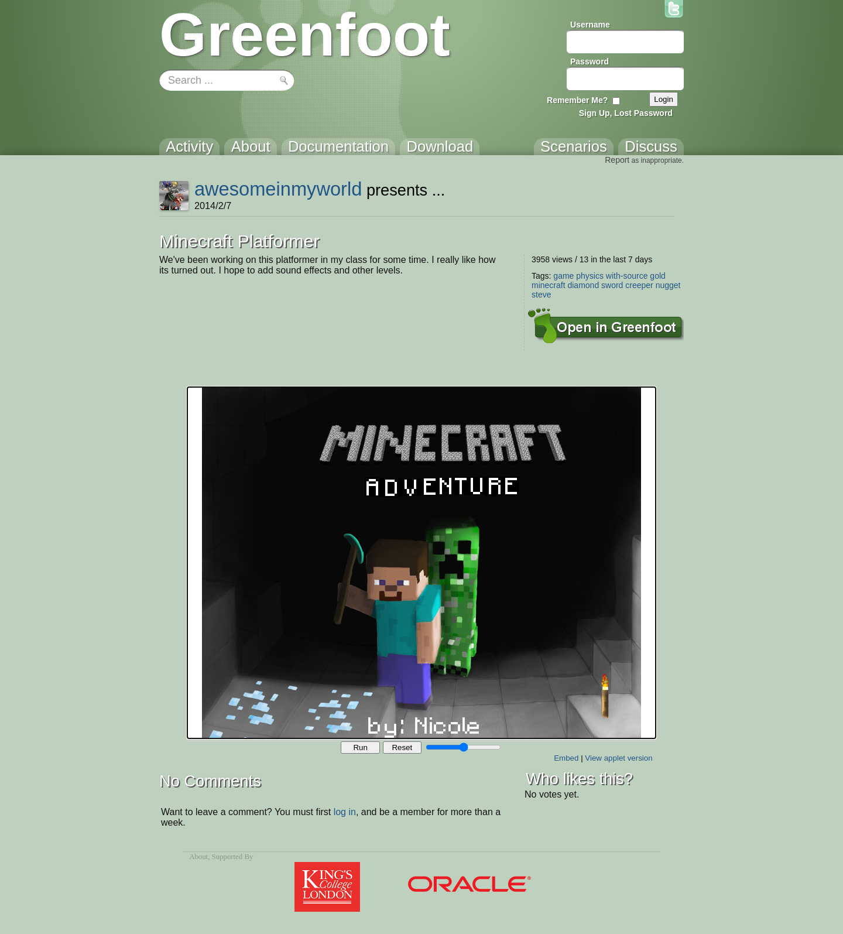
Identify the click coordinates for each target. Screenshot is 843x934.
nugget (668, 285)
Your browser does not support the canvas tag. (421, 562)
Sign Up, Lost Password (626, 113)
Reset (402, 747)
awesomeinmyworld (278, 189)
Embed (566, 758)
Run (360, 747)
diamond (583, 285)
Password (589, 61)
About (198, 857)
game (563, 275)
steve (541, 294)
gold (657, 275)
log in (345, 812)
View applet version (618, 758)
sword (612, 285)
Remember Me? (577, 100)
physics (590, 275)
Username (590, 24)
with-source (627, 275)
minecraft (549, 285)
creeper (639, 285)
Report (617, 160)
